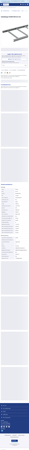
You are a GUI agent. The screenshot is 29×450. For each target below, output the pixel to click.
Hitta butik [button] (14, 435)
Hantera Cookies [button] (21, 435)
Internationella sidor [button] (14, 437)
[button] (1, 73)
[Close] (27, 1)
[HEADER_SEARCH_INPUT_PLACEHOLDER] (14, 7)
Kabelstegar (23, 10)
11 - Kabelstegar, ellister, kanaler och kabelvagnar (16, 10)
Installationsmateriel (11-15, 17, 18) (6, 10)
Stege (25, 10)
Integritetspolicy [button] (8, 435)
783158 (27, 10)
